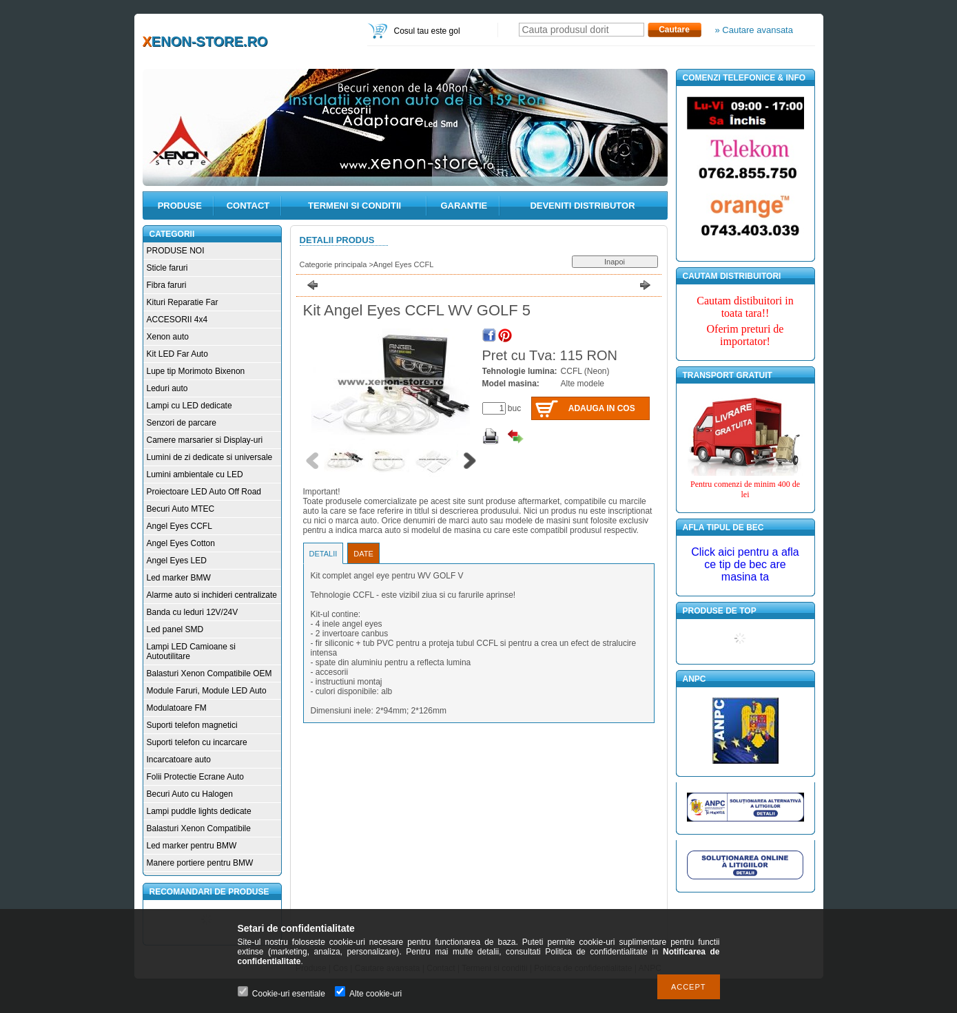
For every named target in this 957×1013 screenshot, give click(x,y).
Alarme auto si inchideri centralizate (212, 595)
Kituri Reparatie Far (182, 302)
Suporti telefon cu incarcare (197, 742)
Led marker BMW (179, 578)
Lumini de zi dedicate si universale (210, 457)
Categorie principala (333, 264)
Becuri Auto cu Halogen (190, 794)
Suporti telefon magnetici (192, 725)
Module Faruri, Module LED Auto (207, 691)
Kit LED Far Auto (177, 354)
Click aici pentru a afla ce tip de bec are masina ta (745, 564)
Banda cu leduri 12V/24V (192, 612)
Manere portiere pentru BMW (200, 863)
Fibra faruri (167, 285)
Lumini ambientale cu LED (195, 474)
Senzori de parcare (181, 423)
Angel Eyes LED (177, 560)
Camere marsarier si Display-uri (205, 440)
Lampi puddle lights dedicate (199, 811)
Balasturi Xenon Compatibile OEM (209, 673)
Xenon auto (168, 337)
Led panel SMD (175, 629)
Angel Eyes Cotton (181, 543)
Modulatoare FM (177, 708)
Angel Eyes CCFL (179, 526)
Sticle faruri (167, 268)
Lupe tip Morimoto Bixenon (196, 371)
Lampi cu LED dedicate (189, 405)
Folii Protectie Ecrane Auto (195, 777)
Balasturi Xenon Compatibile (199, 828)
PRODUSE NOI (176, 250)
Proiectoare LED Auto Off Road (204, 492)
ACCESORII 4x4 (177, 319)
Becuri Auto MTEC (181, 509)
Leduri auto (167, 388)
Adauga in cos (601, 408)
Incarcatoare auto (179, 759)
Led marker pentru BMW (192, 845)
